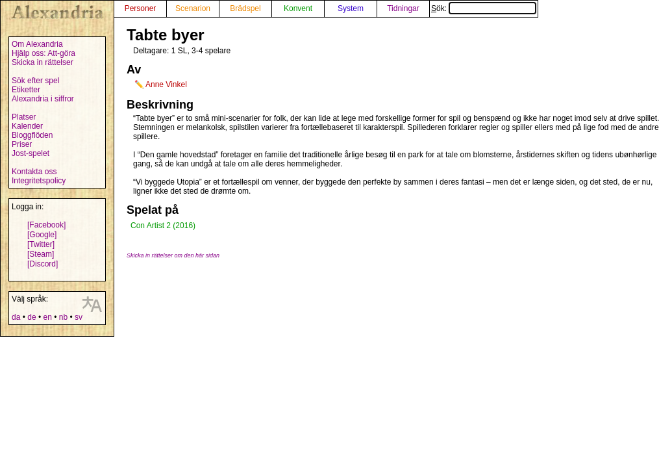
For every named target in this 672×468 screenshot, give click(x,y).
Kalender (27, 126)
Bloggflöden (32, 135)
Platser (24, 117)
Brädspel (245, 8)
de (31, 317)
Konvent (298, 8)
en (47, 317)
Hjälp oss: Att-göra (43, 53)
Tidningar (403, 8)
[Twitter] (41, 244)
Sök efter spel (35, 80)
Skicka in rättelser (42, 62)
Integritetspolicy (39, 180)
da (16, 317)
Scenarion (192, 8)
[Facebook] (46, 224)
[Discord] (42, 263)
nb (63, 317)
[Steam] (40, 254)
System (351, 8)
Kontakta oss (34, 171)
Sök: (483, 8)
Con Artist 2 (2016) (163, 225)
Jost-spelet (30, 153)
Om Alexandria (37, 44)
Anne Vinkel (166, 84)
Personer (140, 8)
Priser (22, 144)
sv (78, 317)
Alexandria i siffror (43, 98)
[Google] (41, 234)
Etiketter (26, 89)
